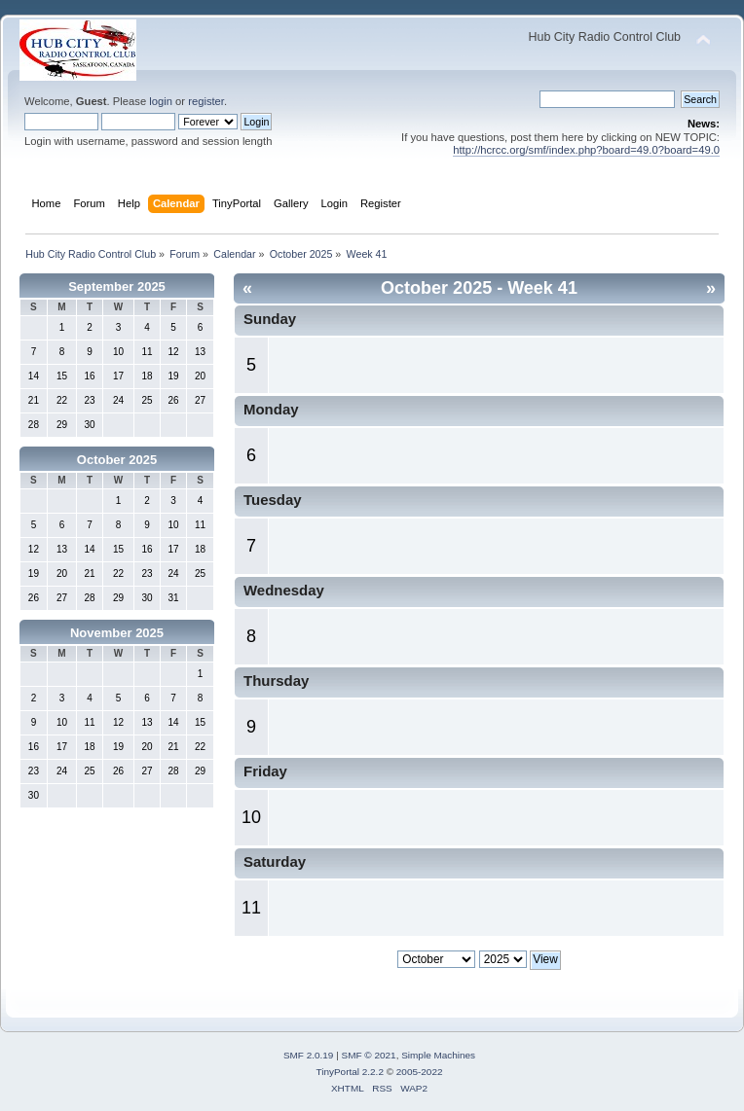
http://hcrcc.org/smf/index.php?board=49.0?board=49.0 (586, 150)
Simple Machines (438, 1055)
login (160, 101)
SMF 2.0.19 (308, 1055)
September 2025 (117, 286)
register (206, 101)
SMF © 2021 (369, 1055)
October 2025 (117, 459)
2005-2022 (419, 1071)
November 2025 (117, 633)
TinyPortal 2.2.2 (349, 1071)
